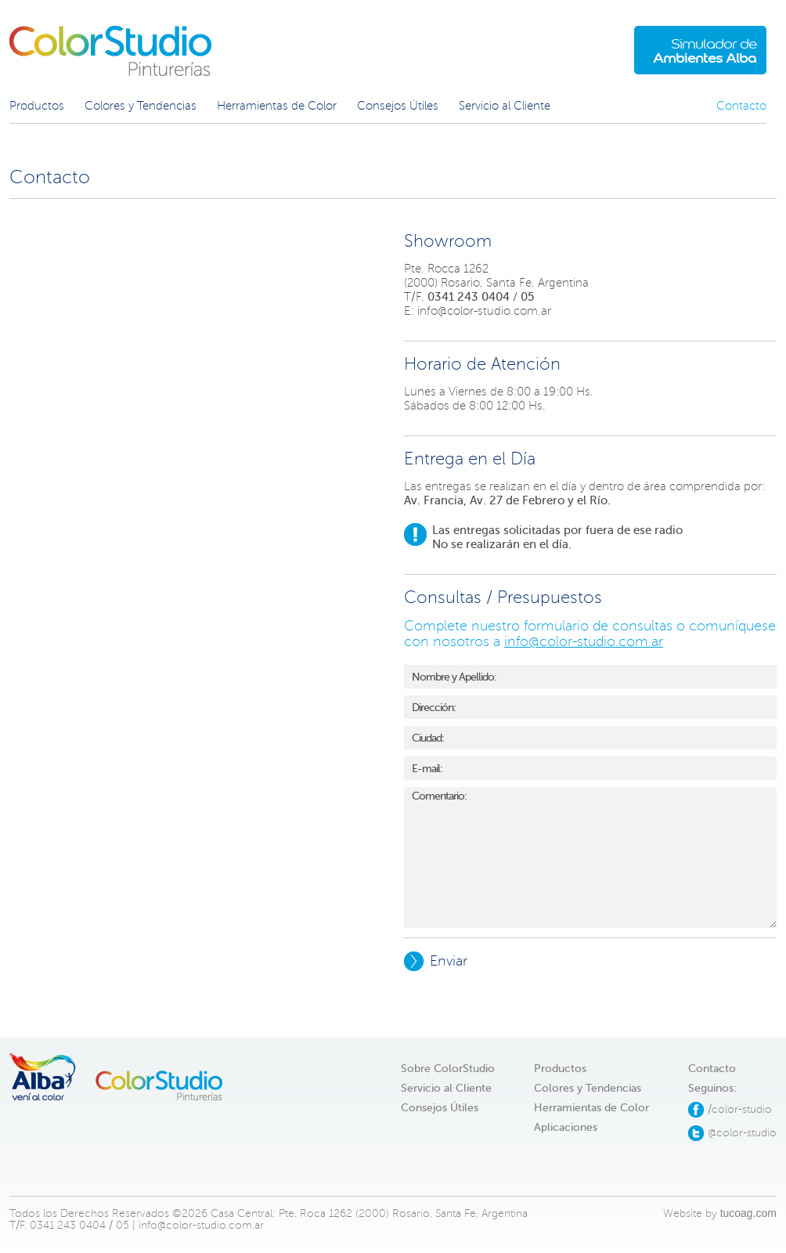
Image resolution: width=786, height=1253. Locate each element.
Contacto (741, 105)
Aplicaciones (565, 1127)
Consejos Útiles (397, 105)
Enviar (435, 961)
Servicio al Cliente (504, 105)
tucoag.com (748, 1213)
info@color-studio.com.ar (484, 311)
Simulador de (704, 50)
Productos (36, 105)
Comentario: (590, 857)
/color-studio (740, 1109)
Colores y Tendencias (140, 105)
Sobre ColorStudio (448, 1068)
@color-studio (742, 1133)
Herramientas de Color (277, 105)
